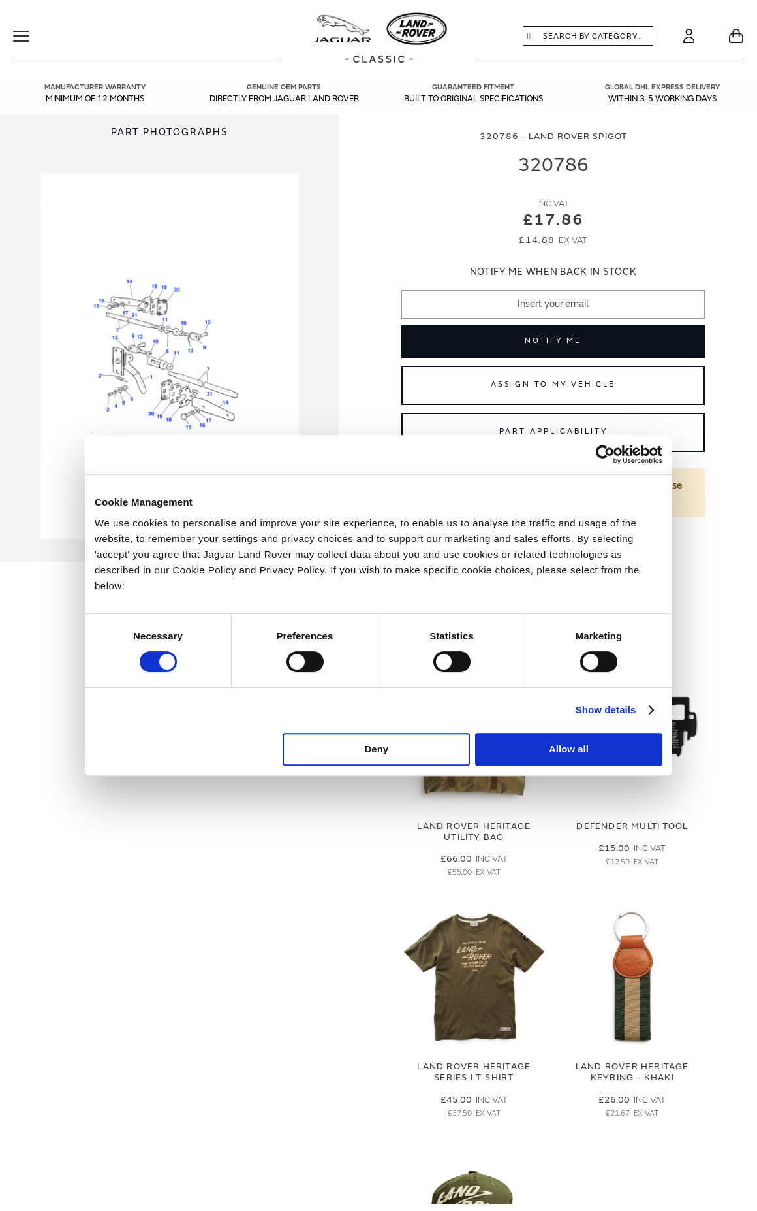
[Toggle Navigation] (29, 36)
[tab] (169, 132)
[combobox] (588, 36)
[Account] (688, 36)
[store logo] (379, 39)
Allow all (569, 748)
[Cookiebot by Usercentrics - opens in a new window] (605, 454)
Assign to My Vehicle (553, 384)
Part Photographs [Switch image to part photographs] (169, 132)
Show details (606, 709)
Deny (377, 748)
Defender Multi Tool (632, 826)
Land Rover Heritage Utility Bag (474, 831)
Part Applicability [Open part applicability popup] (553, 431)
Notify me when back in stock (553, 272)
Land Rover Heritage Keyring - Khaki (632, 1072)
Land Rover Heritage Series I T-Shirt (474, 1072)
